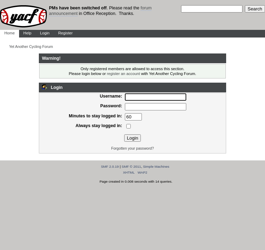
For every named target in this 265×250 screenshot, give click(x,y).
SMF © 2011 (131, 166)
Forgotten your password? (132, 148)
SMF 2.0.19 (110, 166)
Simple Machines (156, 166)
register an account (123, 74)
